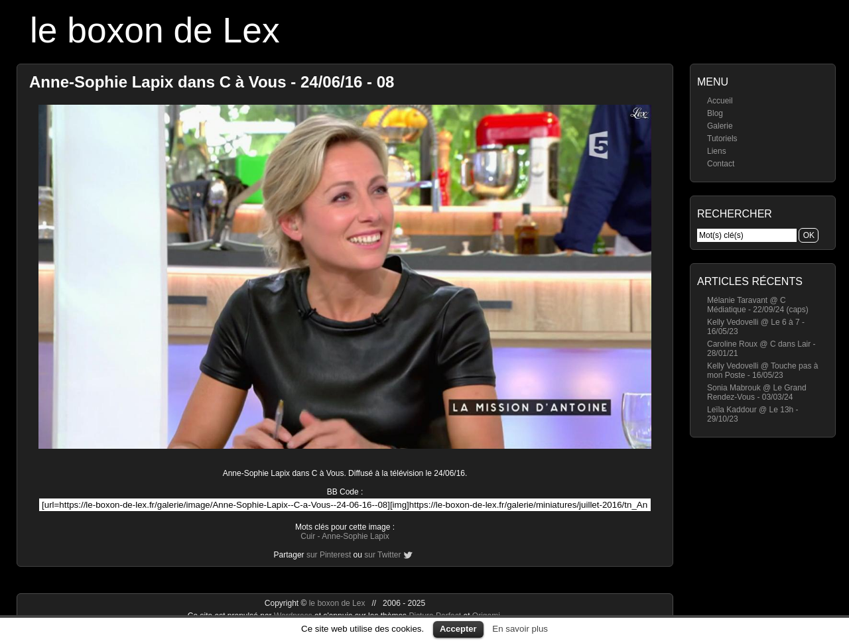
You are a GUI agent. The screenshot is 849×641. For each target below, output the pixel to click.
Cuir (307, 536)
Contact (720, 163)
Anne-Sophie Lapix (355, 536)
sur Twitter (382, 554)
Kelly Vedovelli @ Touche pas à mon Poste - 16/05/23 (762, 370)
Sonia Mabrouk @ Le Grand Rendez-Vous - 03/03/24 (757, 392)
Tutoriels (722, 138)
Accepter (458, 629)
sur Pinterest (328, 554)
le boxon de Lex (155, 30)
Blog (715, 113)
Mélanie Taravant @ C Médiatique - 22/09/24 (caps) (758, 305)
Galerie (720, 126)
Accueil (720, 100)
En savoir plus (520, 629)
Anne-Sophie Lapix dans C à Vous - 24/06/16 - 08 (211, 82)
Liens (716, 151)
